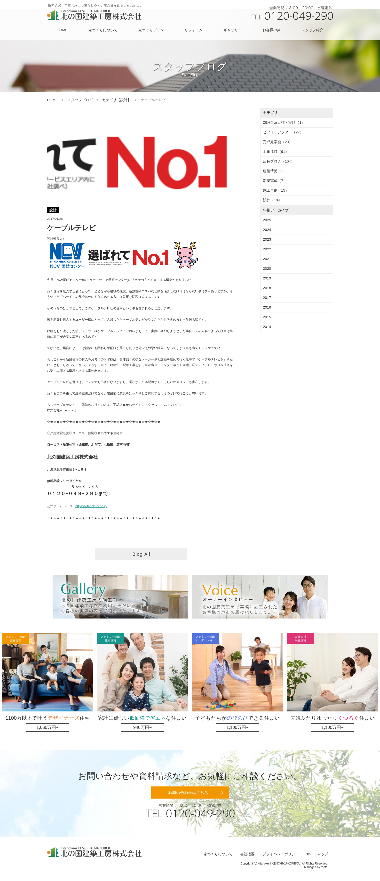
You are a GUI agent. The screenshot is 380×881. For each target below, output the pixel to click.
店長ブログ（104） (278, 161)
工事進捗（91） (276, 151)
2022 (267, 249)
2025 (267, 220)
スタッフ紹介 (312, 30)
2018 (267, 288)
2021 (267, 259)
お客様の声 (271, 30)
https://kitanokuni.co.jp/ (91, 506)
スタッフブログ (80, 100)
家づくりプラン (151, 30)
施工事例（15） (276, 190)
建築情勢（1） (275, 171)
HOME (62, 30)
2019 (267, 278)
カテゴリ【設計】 (116, 100)
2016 (267, 307)
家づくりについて (103, 30)
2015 (267, 317)
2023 (267, 239)
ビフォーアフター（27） (283, 132)
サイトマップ (317, 854)
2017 (267, 297)
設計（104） (273, 200)
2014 (267, 327)
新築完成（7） (275, 181)
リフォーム (193, 30)
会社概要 (247, 854)
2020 (267, 268)
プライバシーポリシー (280, 854)
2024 (267, 230)
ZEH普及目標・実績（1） (284, 122)
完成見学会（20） (278, 142)
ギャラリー (232, 30)
